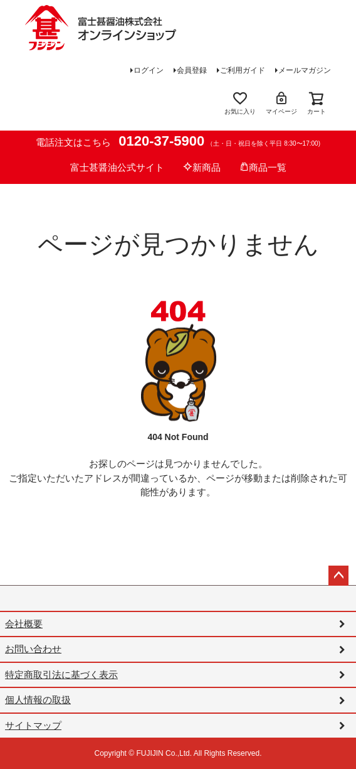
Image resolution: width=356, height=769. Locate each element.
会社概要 (24, 623)
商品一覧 (262, 167)
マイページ (281, 102)
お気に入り (240, 102)
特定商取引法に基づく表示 (61, 674)
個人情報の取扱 (38, 699)
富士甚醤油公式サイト (117, 167)
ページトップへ (338, 576)
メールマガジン (304, 70)
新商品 (202, 167)
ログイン (149, 70)
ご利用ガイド (242, 70)
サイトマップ (33, 725)
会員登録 (192, 70)
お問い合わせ (33, 648)
